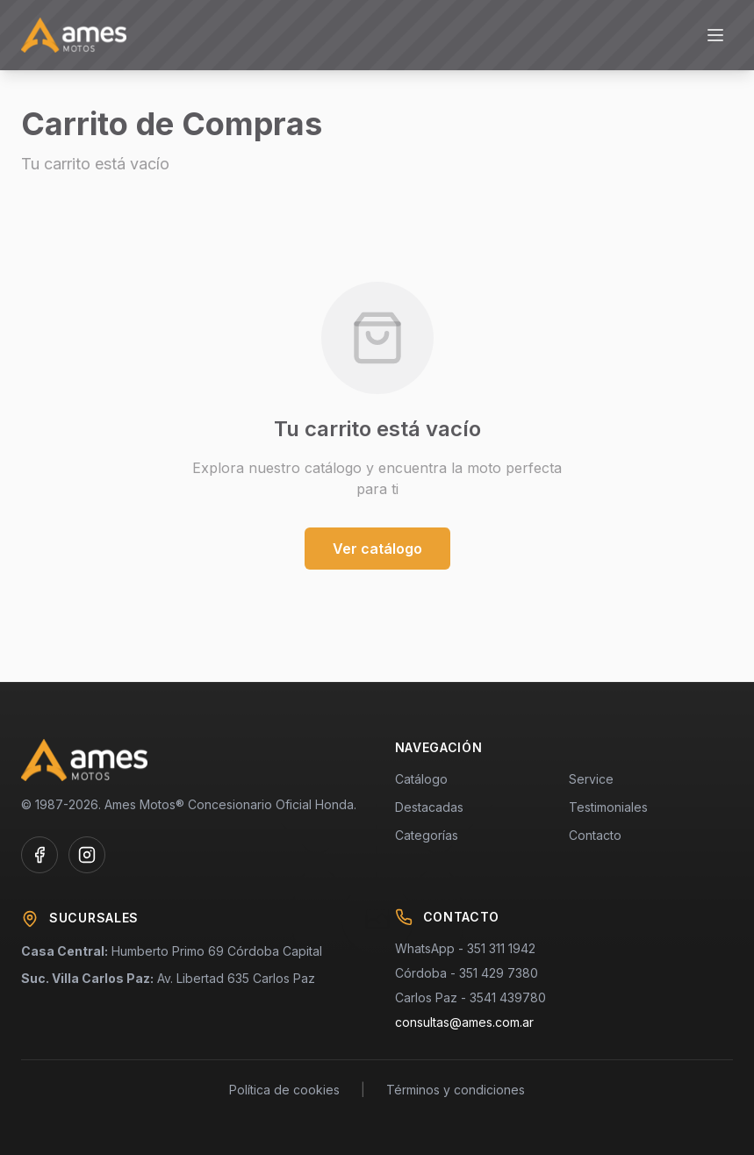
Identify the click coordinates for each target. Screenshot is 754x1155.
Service (591, 778)
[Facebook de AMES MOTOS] (39, 854)
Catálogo (421, 778)
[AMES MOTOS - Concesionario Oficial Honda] (73, 35)
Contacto (595, 835)
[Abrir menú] (715, 35)
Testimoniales (608, 807)
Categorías (426, 835)
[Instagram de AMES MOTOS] (86, 854)
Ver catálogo (377, 548)
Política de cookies (284, 1089)
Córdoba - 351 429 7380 (466, 972)
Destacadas (429, 807)
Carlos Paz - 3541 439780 (470, 997)
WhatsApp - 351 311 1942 (465, 948)
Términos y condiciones (455, 1089)
